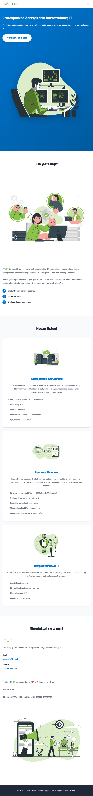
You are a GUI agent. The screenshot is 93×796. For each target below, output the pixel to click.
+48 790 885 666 (9, 668)
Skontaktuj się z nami (17, 38)
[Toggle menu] (88, 4)
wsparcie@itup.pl (10, 659)
